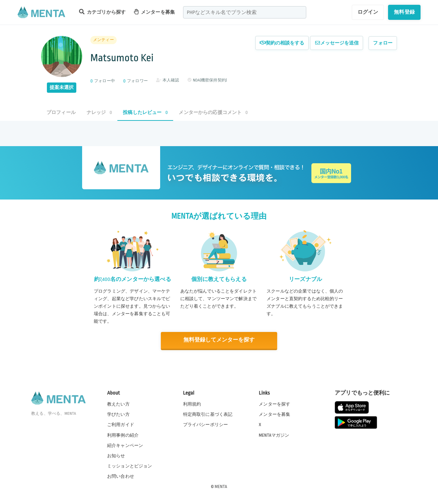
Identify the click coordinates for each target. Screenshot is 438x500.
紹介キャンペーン (125, 445)
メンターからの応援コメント (213, 112)
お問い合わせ (120, 475)
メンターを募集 (154, 12)
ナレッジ (99, 112)
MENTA (221, 486)
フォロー (382, 43)
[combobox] (244, 12)
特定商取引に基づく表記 (208, 414)
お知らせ (116, 455)
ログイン (368, 12)
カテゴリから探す (102, 12)
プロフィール (61, 112)
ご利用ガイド (120, 424)
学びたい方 (118, 414)
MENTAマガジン (274, 434)
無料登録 (404, 12)
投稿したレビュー (145, 112)
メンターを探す (274, 403)
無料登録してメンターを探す (219, 340)
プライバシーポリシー (205, 424)
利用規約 (192, 403)
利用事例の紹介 (123, 434)
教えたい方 (118, 403)
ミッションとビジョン (129, 465)
